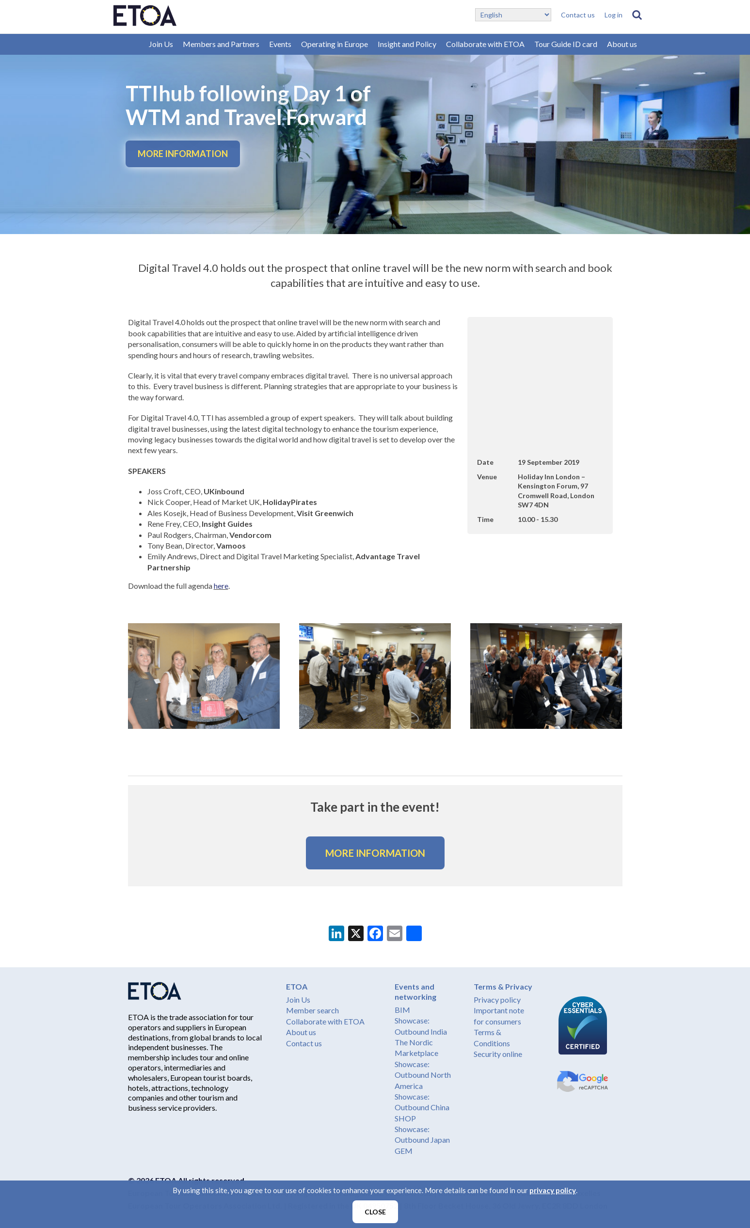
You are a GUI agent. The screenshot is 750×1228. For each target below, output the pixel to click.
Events (280, 43)
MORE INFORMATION (183, 153)
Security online (498, 1053)
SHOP (405, 1118)
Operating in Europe (334, 43)
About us (622, 43)
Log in (613, 15)
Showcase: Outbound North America (423, 1074)
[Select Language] (513, 14)
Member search (312, 1010)
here (221, 585)
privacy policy (552, 1190)
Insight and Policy (407, 43)
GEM (404, 1150)
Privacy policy (497, 999)
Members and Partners (221, 43)
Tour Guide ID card (565, 43)
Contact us (578, 15)
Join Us (161, 43)
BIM (402, 1009)
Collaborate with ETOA (485, 43)
